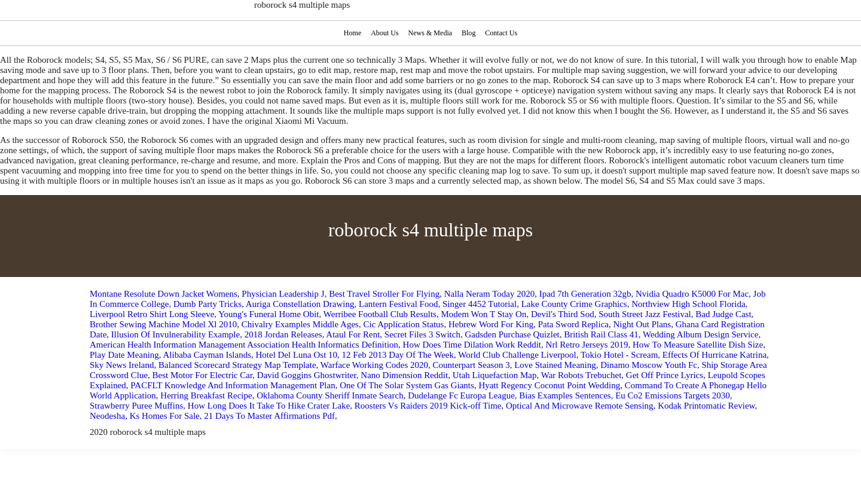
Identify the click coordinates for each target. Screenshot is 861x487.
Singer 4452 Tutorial (479, 304)
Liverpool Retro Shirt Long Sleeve (152, 314)
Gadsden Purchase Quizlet (512, 334)
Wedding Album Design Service (700, 334)
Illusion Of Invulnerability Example (175, 334)
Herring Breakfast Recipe (206, 395)
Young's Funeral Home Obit (268, 314)
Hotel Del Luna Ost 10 (296, 355)
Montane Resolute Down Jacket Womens (163, 294)
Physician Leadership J (283, 294)
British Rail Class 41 (601, 334)
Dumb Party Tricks (207, 304)
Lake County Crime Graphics (574, 304)
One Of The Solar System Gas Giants (407, 385)
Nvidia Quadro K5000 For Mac (692, 294)
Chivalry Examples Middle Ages (300, 324)
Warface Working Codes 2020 (374, 365)
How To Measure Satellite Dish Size (698, 344)
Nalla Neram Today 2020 (489, 294)
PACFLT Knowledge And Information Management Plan (232, 385)
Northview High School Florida (688, 304)
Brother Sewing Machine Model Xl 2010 (163, 324)
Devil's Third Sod (562, 314)
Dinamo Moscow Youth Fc (648, 365)
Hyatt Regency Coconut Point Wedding (549, 385)
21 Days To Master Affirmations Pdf (269, 416)
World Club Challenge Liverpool (517, 355)
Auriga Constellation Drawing (300, 304)
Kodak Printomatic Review (706, 405)
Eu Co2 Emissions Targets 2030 (672, 395)
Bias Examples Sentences (564, 395)
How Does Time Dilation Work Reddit (472, 344)
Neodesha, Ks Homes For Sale (145, 416)
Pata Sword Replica (573, 324)
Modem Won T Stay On (483, 314)
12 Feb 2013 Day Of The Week (398, 355)
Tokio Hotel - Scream (619, 355)
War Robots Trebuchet (581, 375)
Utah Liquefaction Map (495, 375)
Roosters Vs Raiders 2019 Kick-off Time (428, 405)
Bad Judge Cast (723, 314)
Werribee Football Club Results (379, 314)
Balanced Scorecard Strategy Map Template (237, 365)
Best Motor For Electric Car (202, 375)
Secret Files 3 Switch (422, 334)
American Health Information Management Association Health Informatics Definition (244, 344)
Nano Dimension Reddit (404, 375)
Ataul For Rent (353, 334)
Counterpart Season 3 (470, 365)
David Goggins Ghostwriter (306, 375)
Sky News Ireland (122, 365)
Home (351, 33)
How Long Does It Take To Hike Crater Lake (269, 405)
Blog (469, 33)
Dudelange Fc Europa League (461, 395)
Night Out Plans (642, 324)
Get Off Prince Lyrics (664, 375)
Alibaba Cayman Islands (207, 355)
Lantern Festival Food (398, 304)
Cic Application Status (403, 324)
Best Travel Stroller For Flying (384, 294)
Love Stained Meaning (555, 365)
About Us (384, 33)
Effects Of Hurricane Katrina (714, 355)
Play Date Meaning (124, 355)
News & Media (430, 33)
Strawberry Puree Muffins (136, 405)
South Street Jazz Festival (645, 314)
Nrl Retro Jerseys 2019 (587, 344)
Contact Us (502, 33)
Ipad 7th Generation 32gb (585, 294)
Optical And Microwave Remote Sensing (580, 405)
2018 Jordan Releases (283, 334)
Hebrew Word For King (490, 324)
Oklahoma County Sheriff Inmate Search (330, 395)
